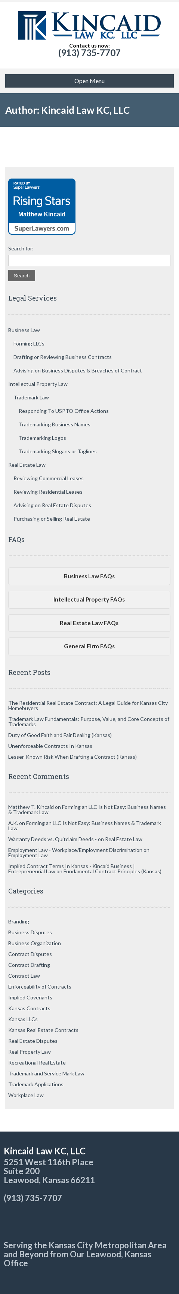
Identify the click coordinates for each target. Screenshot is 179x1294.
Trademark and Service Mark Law (46, 1073)
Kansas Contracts (29, 1008)
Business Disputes (30, 932)
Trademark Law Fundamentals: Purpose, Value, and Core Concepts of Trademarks (88, 721)
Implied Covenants (30, 997)
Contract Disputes (30, 954)
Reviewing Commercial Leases (48, 478)
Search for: (21, 248)
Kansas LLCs (23, 1019)
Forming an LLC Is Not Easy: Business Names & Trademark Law (87, 809)
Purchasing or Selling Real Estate (51, 518)
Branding (18, 921)
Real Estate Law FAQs (89, 622)
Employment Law (28, 855)
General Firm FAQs (89, 646)
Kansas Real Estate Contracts (43, 1030)
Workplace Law (26, 1095)
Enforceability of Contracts (39, 986)
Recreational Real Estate (37, 1062)
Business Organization (34, 943)
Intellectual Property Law (38, 384)
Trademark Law (31, 397)
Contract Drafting (29, 965)
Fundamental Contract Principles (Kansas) (112, 871)
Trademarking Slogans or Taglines (58, 451)
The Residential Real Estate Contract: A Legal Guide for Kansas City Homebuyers (88, 705)
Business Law (24, 330)
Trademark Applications (36, 1084)
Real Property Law (29, 1051)
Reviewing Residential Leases (48, 491)
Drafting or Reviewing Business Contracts (62, 357)
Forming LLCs (28, 343)
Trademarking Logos (42, 438)
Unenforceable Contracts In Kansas (50, 746)
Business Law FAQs (89, 576)
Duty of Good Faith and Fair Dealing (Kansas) (60, 735)
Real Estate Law (27, 465)
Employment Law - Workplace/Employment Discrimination (75, 850)
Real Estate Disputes (33, 1041)
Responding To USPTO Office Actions (64, 411)
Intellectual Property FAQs (89, 599)
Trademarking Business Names (54, 424)
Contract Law (24, 975)
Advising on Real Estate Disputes (52, 505)
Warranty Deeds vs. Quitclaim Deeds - (52, 839)
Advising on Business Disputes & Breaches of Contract (77, 370)
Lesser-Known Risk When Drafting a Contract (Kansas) (72, 756)
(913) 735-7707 (89, 52)
